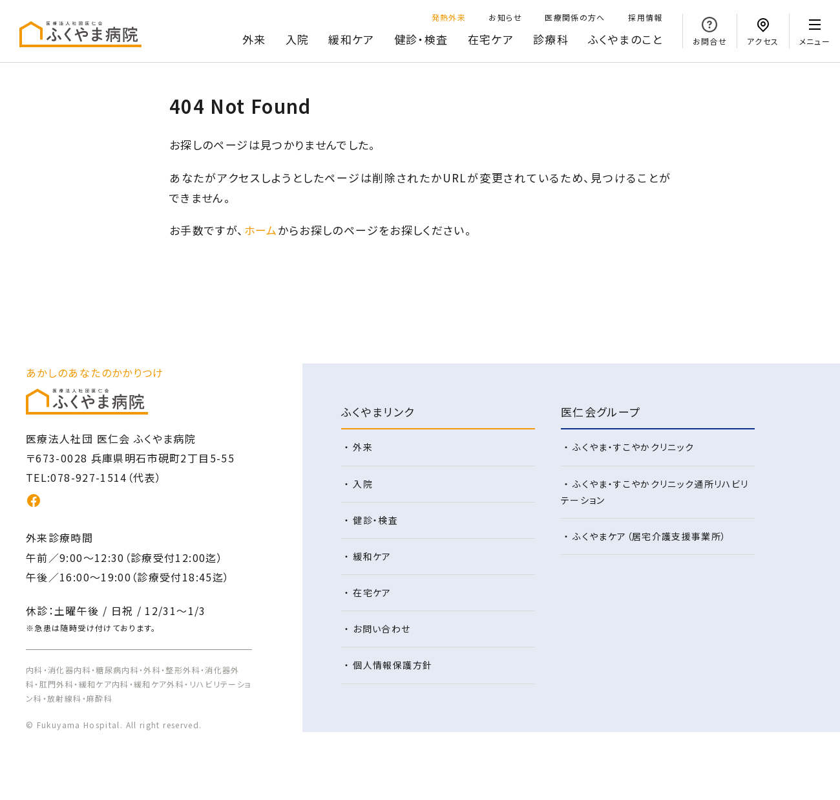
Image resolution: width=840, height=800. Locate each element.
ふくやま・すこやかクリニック (633, 446)
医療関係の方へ (575, 17)
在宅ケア (491, 39)
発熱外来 (449, 17)
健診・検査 (421, 39)
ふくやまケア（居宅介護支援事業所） (649, 536)
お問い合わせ (381, 628)
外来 (254, 39)
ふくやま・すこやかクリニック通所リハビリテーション (655, 491)
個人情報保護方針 (392, 664)
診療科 (551, 39)
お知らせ (504, 17)
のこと (625, 40)
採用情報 (645, 17)
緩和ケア (351, 39)
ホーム (261, 230)
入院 (298, 39)
